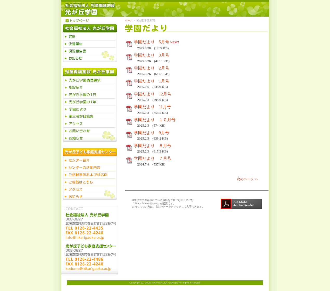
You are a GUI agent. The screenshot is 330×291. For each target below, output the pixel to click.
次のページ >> (247, 179)
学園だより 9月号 (151, 132)
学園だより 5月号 (151, 42)
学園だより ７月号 (152, 158)
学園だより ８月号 (152, 145)
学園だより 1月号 (151, 81)
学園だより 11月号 (152, 107)
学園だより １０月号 (155, 119)
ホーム (129, 20)
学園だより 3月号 (151, 55)
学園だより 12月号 (152, 94)
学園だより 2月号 (151, 68)
